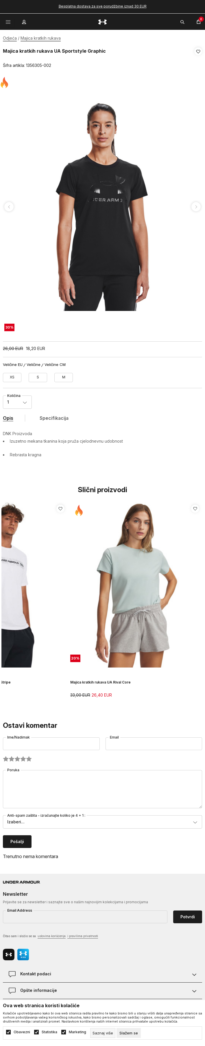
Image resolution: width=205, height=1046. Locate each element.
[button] (198, 58)
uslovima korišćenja (52, 934)
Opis (8, 416)
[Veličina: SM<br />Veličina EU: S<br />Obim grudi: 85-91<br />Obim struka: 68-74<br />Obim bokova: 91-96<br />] (38, 375)
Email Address (19, 908)
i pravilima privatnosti (82, 934)
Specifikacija (54, 416)
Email (114, 735)
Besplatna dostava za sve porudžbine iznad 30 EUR (103, 6)
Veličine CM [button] (55, 363)
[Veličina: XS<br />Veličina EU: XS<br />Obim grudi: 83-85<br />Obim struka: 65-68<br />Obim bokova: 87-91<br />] (12, 375)
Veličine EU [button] (13, 363)
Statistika (49, 1032)
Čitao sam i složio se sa (50, 935)
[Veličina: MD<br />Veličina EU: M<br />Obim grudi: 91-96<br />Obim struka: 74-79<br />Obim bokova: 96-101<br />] (63, 375)
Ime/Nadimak (18, 735)
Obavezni (22, 1032)
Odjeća (10, 38)
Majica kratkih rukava (41, 38)
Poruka (13, 768)
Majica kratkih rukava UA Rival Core (100, 680)
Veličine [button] (33, 363)
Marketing (77, 1032)
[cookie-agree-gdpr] (129, 1033)
